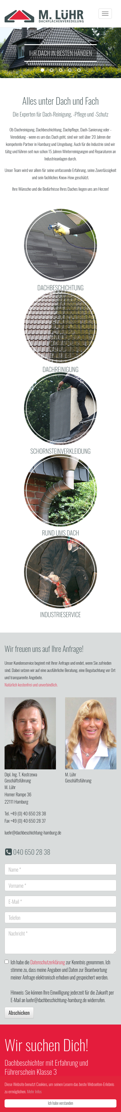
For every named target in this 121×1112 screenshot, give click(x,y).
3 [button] (60, 70)
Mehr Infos (34, 1091)
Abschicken (19, 1012)
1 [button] (42, 70)
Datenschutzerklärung (47, 962)
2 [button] (51, 70)
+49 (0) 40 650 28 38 (28, 813)
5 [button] (79, 70)
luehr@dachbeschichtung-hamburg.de (33, 832)
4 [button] (70, 70)
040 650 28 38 (31, 852)
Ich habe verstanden (60, 1103)
